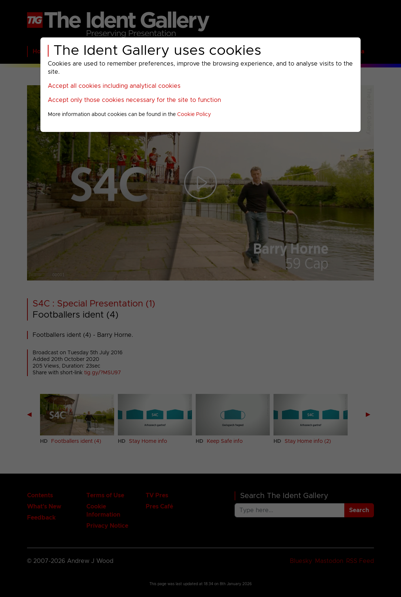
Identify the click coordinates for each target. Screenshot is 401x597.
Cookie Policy (194, 114)
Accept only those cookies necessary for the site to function (134, 100)
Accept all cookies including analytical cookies (114, 86)
